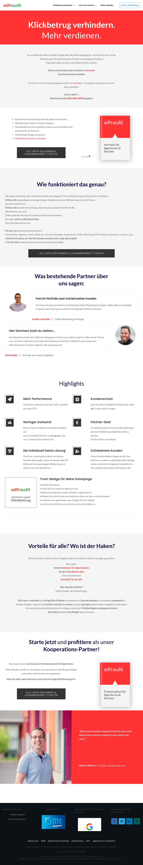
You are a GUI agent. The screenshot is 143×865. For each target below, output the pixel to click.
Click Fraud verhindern (17, 819)
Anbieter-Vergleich (17, 814)
